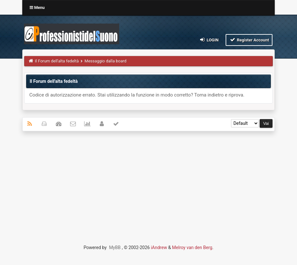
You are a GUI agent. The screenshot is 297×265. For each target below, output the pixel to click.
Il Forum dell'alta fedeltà (57, 61)
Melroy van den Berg (192, 247)
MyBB (114, 247)
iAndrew (159, 247)
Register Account (249, 39)
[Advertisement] (148, 182)
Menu (37, 7)
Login (209, 39)
